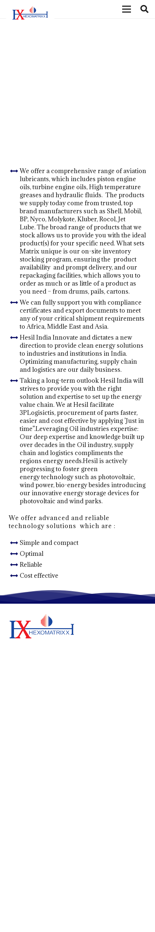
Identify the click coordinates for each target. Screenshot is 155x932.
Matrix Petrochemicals (37, 836)
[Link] (30, 13)
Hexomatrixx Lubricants (39, 825)
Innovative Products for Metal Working (58, 747)
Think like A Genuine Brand (43, 766)
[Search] (144, 9)
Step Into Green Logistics (40, 710)
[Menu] (126, 9)
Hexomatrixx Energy (35, 847)
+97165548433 (49, 917)
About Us (21, 814)
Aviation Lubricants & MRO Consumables (65, 88)
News (16, 858)
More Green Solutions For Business (52, 729)
